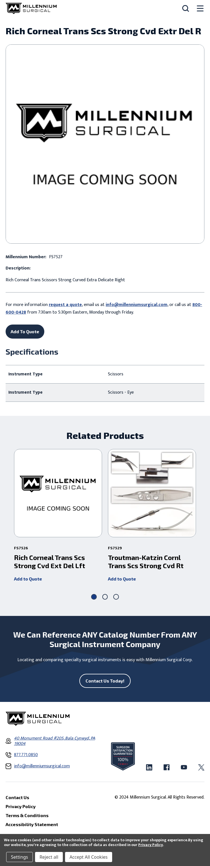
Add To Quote (25, 331)
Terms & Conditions (27, 815)
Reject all (49, 857)
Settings (19, 857)
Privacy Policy (150, 845)
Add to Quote (28, 578)
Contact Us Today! (105, 680)
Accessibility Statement (32, 824)
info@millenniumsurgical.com (136, 305)
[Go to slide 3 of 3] (116, 597)
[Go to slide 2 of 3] (105, 597)
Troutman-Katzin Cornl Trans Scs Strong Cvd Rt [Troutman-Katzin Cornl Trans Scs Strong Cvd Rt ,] (146, 562)
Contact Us (17, 797)
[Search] (185, 8)
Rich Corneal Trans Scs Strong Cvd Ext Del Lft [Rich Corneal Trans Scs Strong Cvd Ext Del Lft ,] (49, 562)
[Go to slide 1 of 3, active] (94, 597)
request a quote (65, 305)
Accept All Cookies (89, 857)
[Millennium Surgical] (31, 8)
